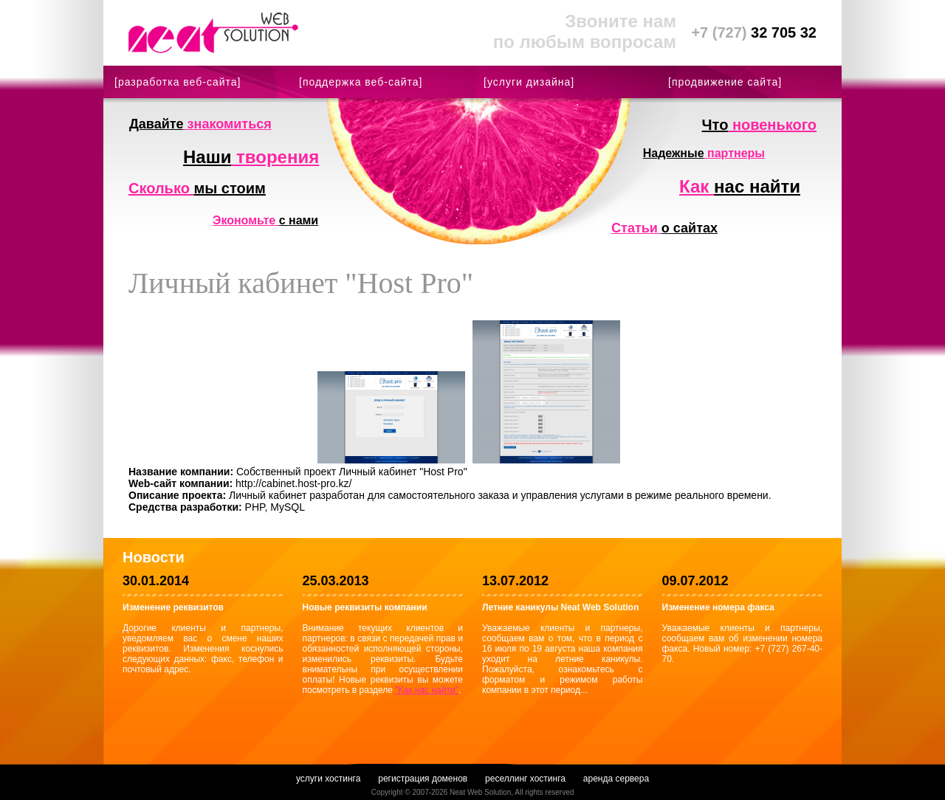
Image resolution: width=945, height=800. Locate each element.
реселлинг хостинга (525, 778)
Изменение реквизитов (173, 607)
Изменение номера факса (718, 607)
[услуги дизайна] (529, 82)
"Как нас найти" (426, 690)
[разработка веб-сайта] (177, 82)
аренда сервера (616, 778)
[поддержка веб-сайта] (360, 82)
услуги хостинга (328, 778)
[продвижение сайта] (725, 82)
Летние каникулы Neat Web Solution (560, 607)
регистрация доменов (422, 778)
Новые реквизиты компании (365, 607)
